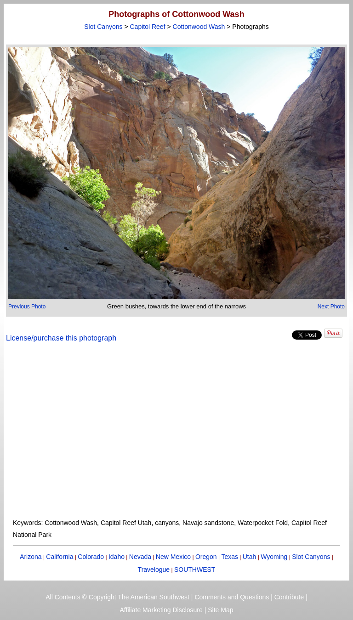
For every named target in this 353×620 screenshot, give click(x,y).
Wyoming (274, 556)
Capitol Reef (147, 26)
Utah (249, 556)
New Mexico (173, 556)
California (59, 556)
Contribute (289, 597)
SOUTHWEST (194, 569)
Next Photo (331, 306)
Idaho (116, 556)
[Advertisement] (177, 436)
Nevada (140, 556)
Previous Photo (27, 306)
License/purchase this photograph (61, 338)
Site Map (220, 610)
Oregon (206, 556)
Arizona (30, 556)
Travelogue (154, 569)
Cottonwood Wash (199, 26)
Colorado (91, 556)
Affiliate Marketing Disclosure (161, 610)
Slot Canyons (103, 26)
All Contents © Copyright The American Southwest (117, 597)
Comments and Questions (231, 597)
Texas (229, 556)
